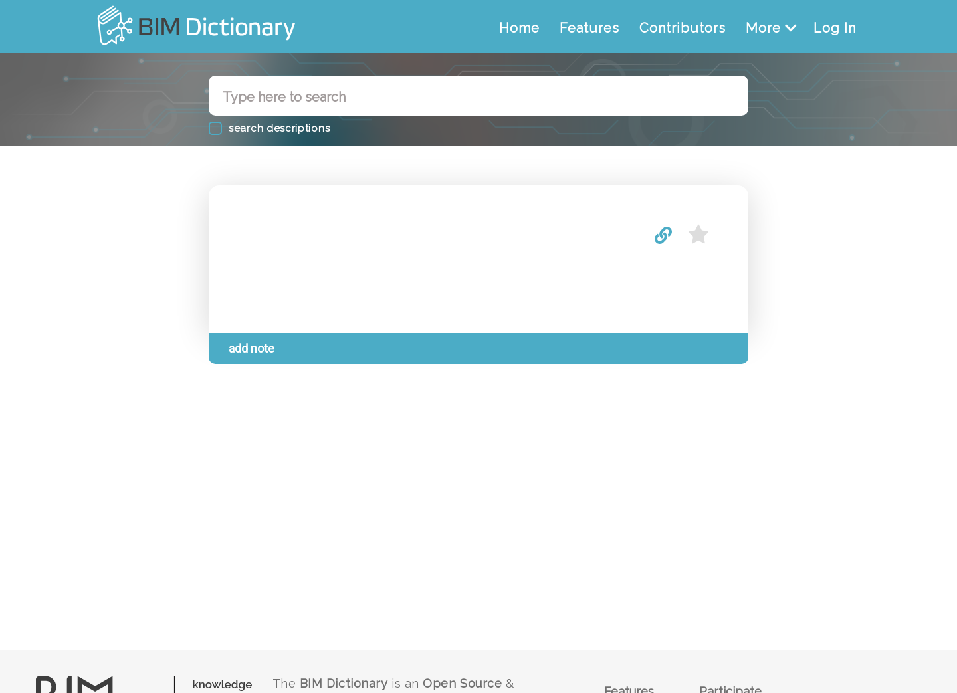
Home (519, 28)
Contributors (682, 28)
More (771, 28)
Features (589, 28)
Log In (834, 28)
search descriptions (279, 128)
